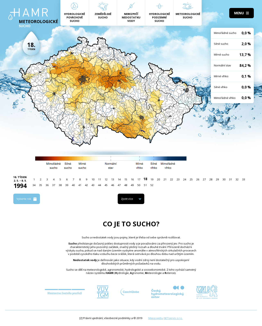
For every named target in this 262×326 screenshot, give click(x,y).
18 (145, 179)
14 (119, 179)
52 (151, 185)
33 (243, 179)
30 (223, 179)
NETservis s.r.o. (173, 318)
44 (99, 185)
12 (106, 179)
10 (92, 179)
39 (66, 185)
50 (138, 185)
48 (125, 185)
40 (73, 185)
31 (230, 179)
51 (145, 185)
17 (138, 179)
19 (151, 179)
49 (132, 185)
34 (34, 185)
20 (158, 179)
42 (86, 185)
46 (112, 185)
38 (60, 185)
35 (40, 185)
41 (79, 185)
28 (210, 179)
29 (217, 179)
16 (132, 179)
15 (125, 179)
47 (119, 185)
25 (191, 179)
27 (204, 179)
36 (47, 185)
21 (165, 179)
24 (184, 179)
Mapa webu (155, 318)
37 (53, 185)
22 (171, 179)
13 (112, 179)
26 (197, 179)
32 (237, 179)
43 (92, 185)
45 (106, 185)
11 (99, 179)
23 (178, 179)
